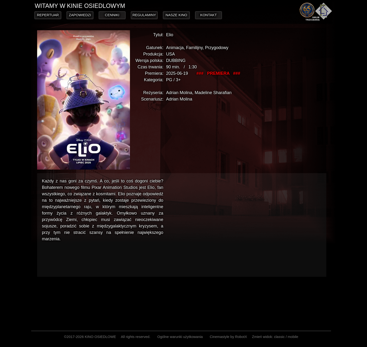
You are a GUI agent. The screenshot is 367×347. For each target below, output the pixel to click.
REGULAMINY (144, 15)
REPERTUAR (48, 15)
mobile (293, 337)
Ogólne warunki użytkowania (180, 337)
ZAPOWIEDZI (80, 15)
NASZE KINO (176, 15)
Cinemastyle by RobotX (228, 337)
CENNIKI (112, 15)
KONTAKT (208, 15)
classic (279, 337)
